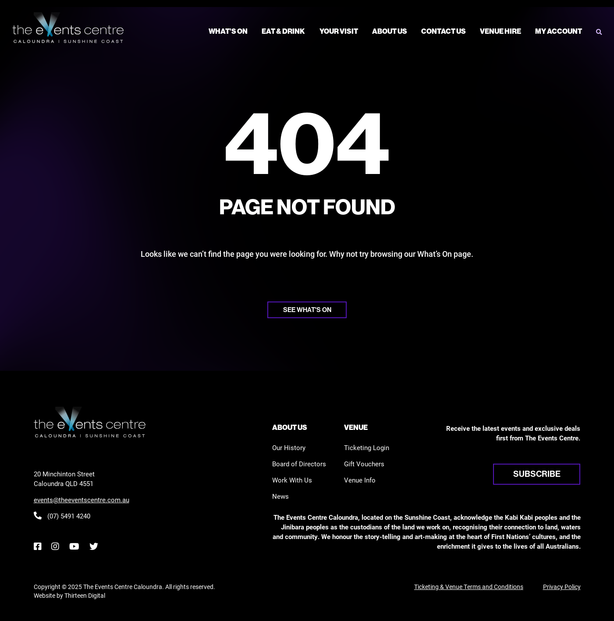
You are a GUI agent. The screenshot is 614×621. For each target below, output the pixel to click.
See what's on (307, 309)
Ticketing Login (366, 447)
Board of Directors (299, 463)
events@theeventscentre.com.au (81, 499)
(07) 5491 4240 (62, 515)
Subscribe (537, 473)
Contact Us (443, 31)
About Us (389, 31)
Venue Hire (500, 31)
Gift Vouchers (364, 463)
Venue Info (360, 480)
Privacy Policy (562, 586)
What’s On (228, 31)
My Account (558, 31)
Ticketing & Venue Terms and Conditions (468, 586)
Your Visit (338, 31)
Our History (288, 447)
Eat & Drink (283, 31)
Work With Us (292, 480)
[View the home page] (68, 27)
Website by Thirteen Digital (69, 595)
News (280, 496)
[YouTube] (74, 546)
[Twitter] (93, 546)
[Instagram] (55, 546)
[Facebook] (37, 546)
